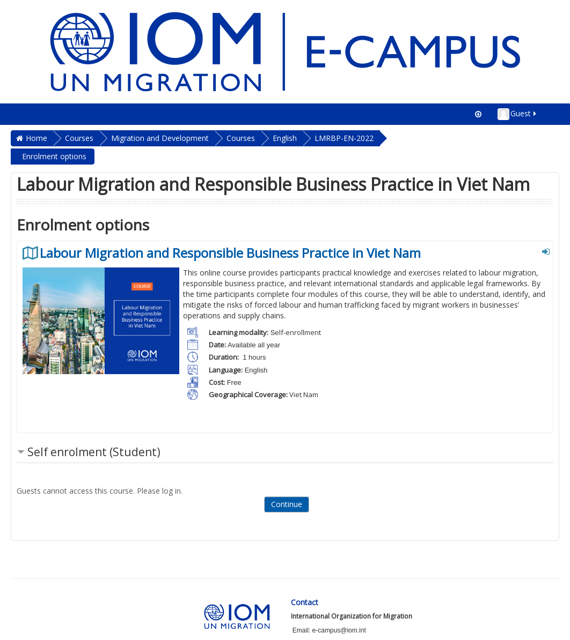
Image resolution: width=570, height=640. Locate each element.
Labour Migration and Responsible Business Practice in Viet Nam (230, 253)
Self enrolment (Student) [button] (93, 451)
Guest (518, 114)
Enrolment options (54, 156)
